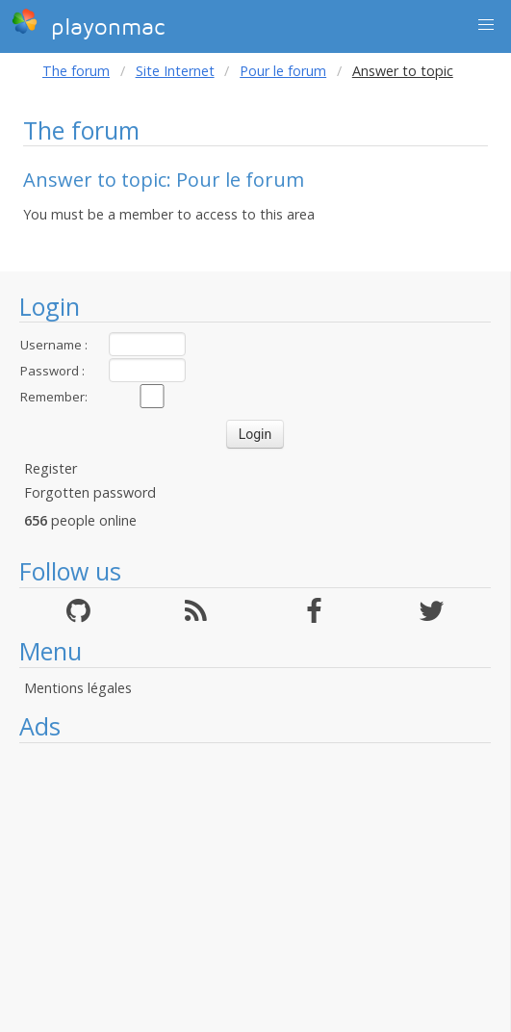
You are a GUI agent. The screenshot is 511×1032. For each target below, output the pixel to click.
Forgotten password (90, 492)
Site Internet (175, 71)
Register (50, 468)
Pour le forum (283, 71)
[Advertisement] (255, 887)
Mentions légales (78, 688)
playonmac (88, 24)
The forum (76, 71)
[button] (486, 25)
